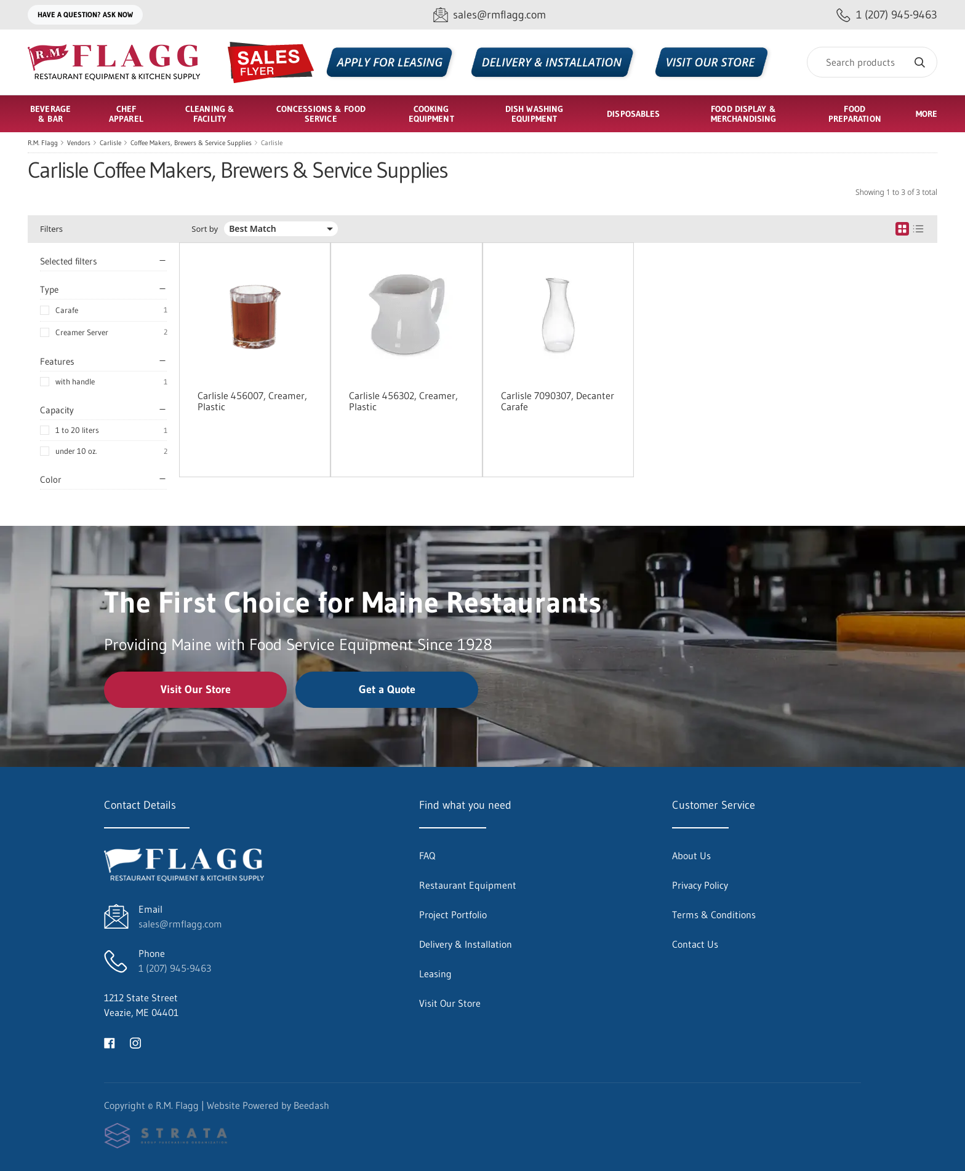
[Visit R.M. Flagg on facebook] (109, 1042)
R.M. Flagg (43, 142)
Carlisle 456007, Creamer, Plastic (252, 401)
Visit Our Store (196, 689)
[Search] (872, 62)
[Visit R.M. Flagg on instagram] (135, 1042)
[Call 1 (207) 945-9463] (886, 15)
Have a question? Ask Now (85, 14)
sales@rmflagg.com (180, 924)
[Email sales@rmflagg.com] (489, 15)
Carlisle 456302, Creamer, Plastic (403, 401)
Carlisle (110, 142)
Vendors (78, 142)
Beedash (311, 1105)
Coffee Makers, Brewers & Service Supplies (191, 142)
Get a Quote (387, 689)
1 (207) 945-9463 (174, 968)
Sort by (204, 229)
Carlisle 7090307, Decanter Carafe (557, 401)
